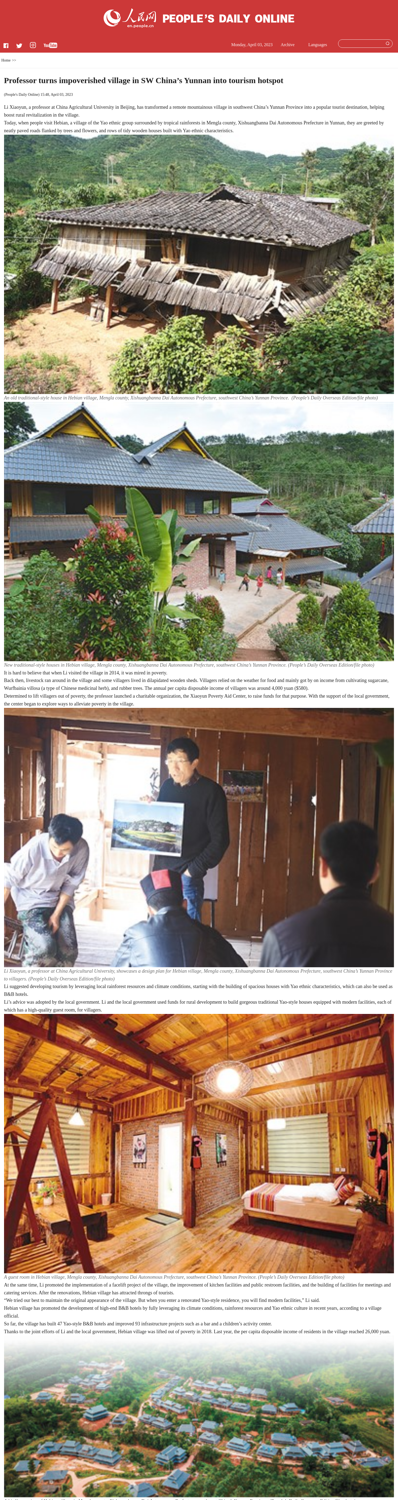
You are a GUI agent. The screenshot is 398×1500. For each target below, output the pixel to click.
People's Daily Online (21, 95)
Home (6, 60)
